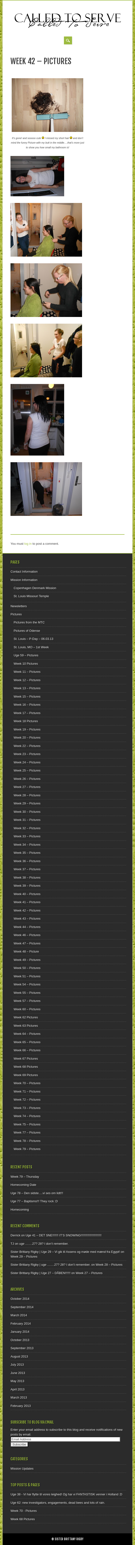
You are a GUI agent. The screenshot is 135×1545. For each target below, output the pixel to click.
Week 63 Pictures (26, 1025)
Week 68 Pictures (26, 1066)
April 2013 (17, 1389)
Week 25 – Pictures (27, 770)
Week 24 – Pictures (27, 762)
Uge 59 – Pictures (26, 655)
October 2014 (19, 1299)
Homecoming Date (23, 1185)
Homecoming (19, 1209)
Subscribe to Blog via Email (32, 1422)
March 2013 (18, 1397)
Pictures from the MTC (29, 622)
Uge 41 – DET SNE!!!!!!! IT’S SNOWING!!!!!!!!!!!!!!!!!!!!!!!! (63, 1235)
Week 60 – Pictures (27, 1009)
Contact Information (23, 571)
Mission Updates (21, 1468)
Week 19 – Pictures (27, 729)
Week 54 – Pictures (27, 984)
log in (28, 543)
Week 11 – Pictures (27, 672)
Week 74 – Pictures (27, 1116)
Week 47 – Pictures (27, 943)
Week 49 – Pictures (27, 960)
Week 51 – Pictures (27, 976)
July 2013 (17, 1364)
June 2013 (17, 1373)
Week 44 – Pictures (27, 927)
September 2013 (21, 1348)
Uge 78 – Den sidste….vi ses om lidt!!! (36, 1193)
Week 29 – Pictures (27, 803)
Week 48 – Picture (26, 951)
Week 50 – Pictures (27, 968)
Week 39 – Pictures (27, 885)
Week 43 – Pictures (27, 918)
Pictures (16, 614)
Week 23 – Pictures (27, 754)
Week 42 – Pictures (27, 910)
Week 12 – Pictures (27, 680)
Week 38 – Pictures (27, 877)
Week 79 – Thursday (24, 1176)
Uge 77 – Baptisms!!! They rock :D (34, 1201)
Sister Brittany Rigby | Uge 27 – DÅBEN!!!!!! (40, 1273)
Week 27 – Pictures (27, 787)
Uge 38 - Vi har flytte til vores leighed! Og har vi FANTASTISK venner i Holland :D (66, 1494)
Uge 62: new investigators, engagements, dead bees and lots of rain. (57, 1502)
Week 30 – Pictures (27, 812)
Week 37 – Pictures (27, 869)
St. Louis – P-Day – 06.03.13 (33, 639)
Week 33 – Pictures (27, 836)
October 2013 (19, 1340)
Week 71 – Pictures (27, 1091)
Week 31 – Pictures (27, 820)
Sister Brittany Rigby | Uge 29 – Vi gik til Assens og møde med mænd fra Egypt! (65, 1252)
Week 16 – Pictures (27, 704)
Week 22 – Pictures (27, 746)
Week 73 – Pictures (27, 1108)
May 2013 (17, 1381)
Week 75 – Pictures (27, 1124)
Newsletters (18, 606)
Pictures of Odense (27, 631)
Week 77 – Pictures (27, 1132)
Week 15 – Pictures (27, 696)
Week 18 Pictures (26, 721)
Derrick (15, 1235)
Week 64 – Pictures (27, 1034)
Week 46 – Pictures (27, 935)
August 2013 (19, 1356)
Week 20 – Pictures (27, 737)
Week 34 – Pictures (27, 844)
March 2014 (18, 1315)
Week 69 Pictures (26, 1075)
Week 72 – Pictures (27, 1099)
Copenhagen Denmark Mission (35, 588)
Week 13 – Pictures (27, 688)
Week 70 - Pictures (23, 1511)
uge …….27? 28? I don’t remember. (43, 1243)
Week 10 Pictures (26, 663)
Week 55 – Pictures (27, 993)
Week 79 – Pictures (27, 1149)
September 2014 (21, 1307)
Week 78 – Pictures (27, 1141)
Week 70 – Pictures (27, 1083)
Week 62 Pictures (26, 1017)
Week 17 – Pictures (27, 713)
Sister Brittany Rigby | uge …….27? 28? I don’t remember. (50, 1264)
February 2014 (20, 1323)
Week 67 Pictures (26, 1058)
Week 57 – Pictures (27, 1001)
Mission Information (23, 580)
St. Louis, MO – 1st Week (31, 647)
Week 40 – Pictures (27, 894)
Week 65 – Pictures (27, 1042)
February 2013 (20, 1406)
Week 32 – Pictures (27, 828)
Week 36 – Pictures (27, 861)
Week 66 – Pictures (27, 1050)
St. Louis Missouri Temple (31, 596)
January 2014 (19, 1331)
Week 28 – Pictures (27, 795)
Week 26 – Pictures (27, 779)
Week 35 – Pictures (27, 853)
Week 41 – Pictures (27, 902)
